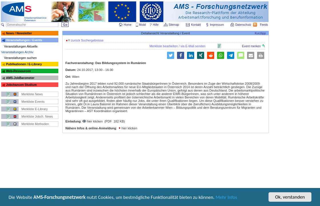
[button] (170, 55)
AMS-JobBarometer (20, 78)
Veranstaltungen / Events (24, 40)
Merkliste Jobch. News (37, 116)
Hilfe (156, 24)
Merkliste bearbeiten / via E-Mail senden (178, 46)
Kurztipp (260, 33)
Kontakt (196, 24)
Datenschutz (243, 24)
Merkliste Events (33, 101)
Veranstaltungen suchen (20, 58)
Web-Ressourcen (18, 71)
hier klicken (95, 121)
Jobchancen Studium (21, 84)
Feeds (264, 24)
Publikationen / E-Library (24, 64)
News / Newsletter (19, 33)
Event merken (253, 46)
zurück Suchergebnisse (85, 40)
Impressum (217, 24)
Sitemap (174, 24)
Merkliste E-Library (34, 109)
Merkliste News (32, 94)
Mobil (142, 24)
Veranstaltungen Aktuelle (20, 46)
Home (128, 24)
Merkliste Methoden (35, 124)
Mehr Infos (226, 198)
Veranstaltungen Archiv (17, 52)
